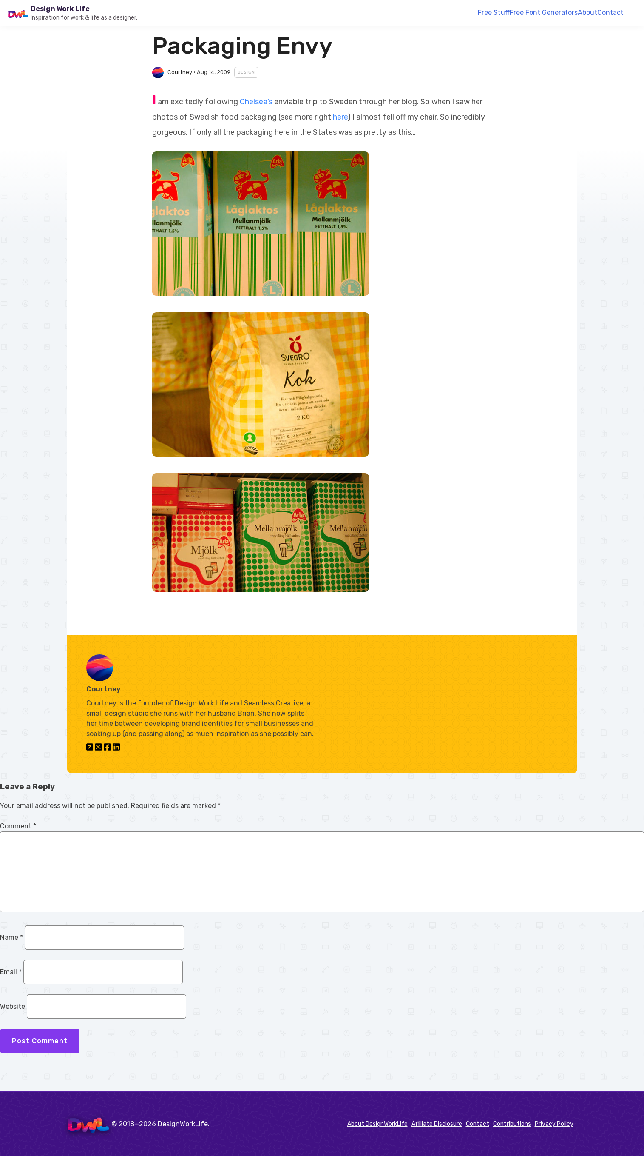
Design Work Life (60, 9)
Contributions (512, 1123)
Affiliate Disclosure (436, 1123)
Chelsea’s (256, 101)
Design (246, 72)
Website (12, 1006)
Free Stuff (494, 13)
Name (11, 937)
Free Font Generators (544, 13)
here (340, 117)
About (587, 13)
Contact (610, 13)
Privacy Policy (554, 1123)
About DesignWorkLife (377, 1123)
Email (11, 972)
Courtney (179, 72)
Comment (18, 826)
